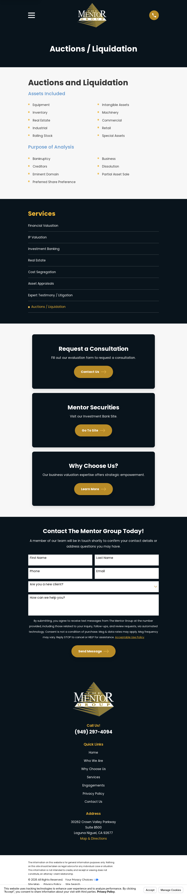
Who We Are (93, 763)
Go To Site (93, 433)
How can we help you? (47, 600)
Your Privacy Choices (81, 882)
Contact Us (93, 374)
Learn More (93, 491)
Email (100, 574)
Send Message (93, 654)
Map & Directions (93, 841)
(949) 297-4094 (93, 734)
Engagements (93, 788)
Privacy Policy (93, 796)
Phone (35, 574)
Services (93, 780)
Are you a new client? (46, 587)
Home (93, 755)
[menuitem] (93, 226)
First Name (38, 560)
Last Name (104, 560)
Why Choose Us (93, 771)
